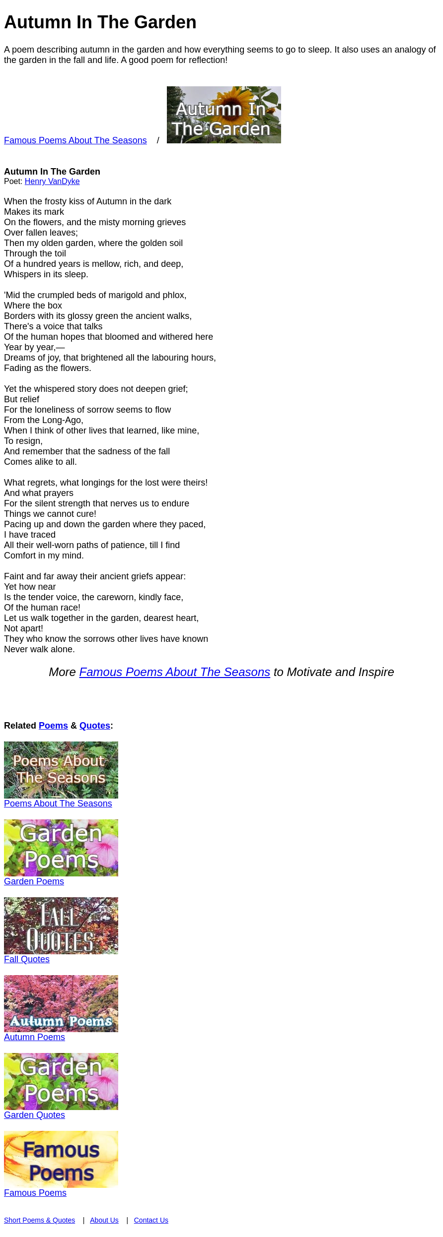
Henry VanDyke (52, 181)
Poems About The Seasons (58, 803)
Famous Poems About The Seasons (75, 140)
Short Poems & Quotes (39, 1220)
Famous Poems (35, 1193)
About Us (104, 1220)
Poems (53, 726)
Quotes (94, 726)
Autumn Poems (34, 1037)
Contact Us (151, 1220)
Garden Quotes (34, 1115)
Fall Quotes (27, 959)
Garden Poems (34, 881)
